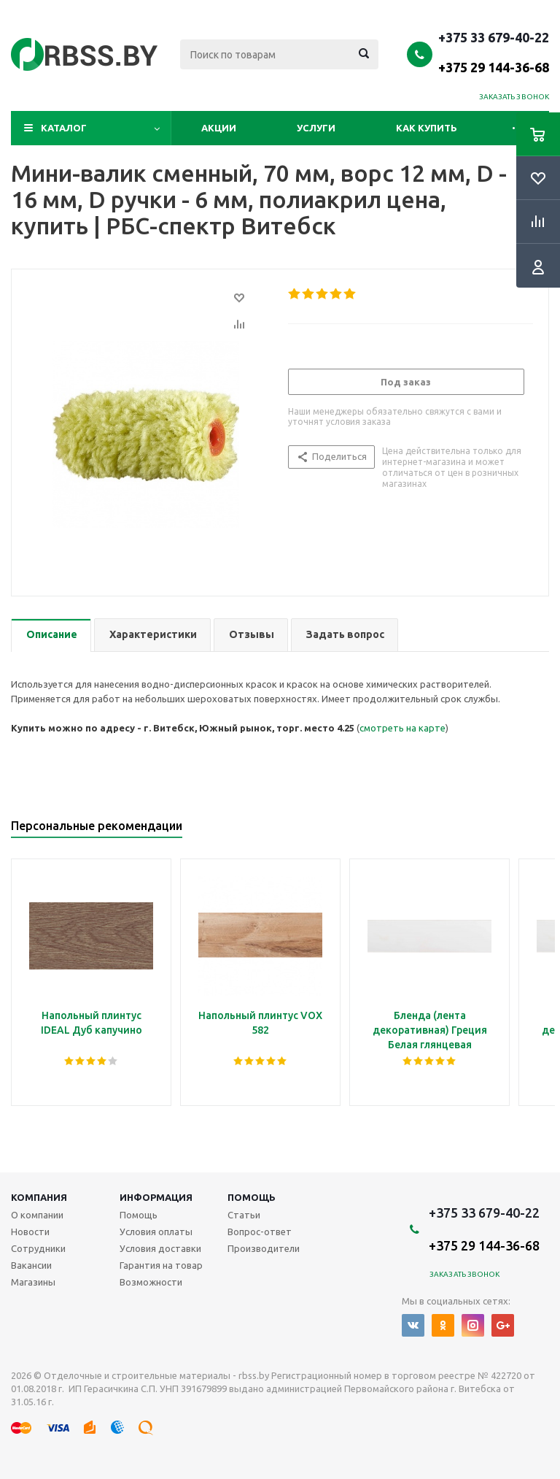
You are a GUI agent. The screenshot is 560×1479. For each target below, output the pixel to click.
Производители (264, 1248)
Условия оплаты (156, 1231)
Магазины (33, 1282)
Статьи (244, 1215)
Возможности (151, 1282)
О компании (37, 1215)
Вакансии (31, 1265)
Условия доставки (160, 1248)
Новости (30, 1231)
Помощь (252, 1197)
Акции (218, 128)
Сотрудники (38, 1248)
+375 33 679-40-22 (493, 52)
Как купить (426, 128)
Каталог (64, 128)
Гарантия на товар (161, 1265)
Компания (39, 1197)
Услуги (316, 128)
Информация (156, 1197)
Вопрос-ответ (260, 1231)
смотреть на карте (402, 728)
